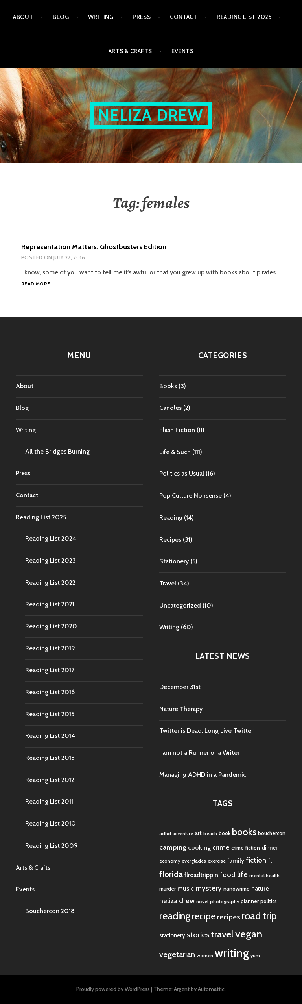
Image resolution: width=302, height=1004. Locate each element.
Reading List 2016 (50, 692)
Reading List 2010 (50, 823)
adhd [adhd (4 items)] (165, 833)
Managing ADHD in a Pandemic (202, 774)
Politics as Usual (181, 473)
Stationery (174, 561)
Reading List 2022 (50, 582)
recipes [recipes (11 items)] (228, 916)
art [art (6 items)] (198, 833)
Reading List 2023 (50, 560)
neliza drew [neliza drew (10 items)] (177, 901)
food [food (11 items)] (228, 874)
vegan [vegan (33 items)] (248, 934)
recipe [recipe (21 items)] (203, 916)
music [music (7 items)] (185, 888)
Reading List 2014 (50, 735)
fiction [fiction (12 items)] (256, 860)
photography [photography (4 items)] (224, 901)
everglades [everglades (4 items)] (194, 861)
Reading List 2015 (49, 714)
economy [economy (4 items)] (169, 861)
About (23, 16)
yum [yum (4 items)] (255, 955)
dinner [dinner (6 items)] (269, 847)
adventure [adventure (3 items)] (183, 833)
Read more (35, 284)
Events (182, 51)
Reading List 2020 (51, 626)
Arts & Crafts (130, 51)
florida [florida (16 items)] (171, 874)
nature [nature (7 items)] (260, 888)
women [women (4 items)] (205, 955)
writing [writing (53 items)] (232, 953)
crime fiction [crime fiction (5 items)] (245, 848)
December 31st (180, 687)
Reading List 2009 (51, 845)
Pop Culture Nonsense (190, 495)
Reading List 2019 (50, 648)
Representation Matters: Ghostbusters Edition (93, 247)
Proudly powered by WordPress (113, 989)
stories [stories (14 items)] (198, 934)
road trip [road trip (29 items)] (259, 916)
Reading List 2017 (49, 670)
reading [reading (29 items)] (174, 916)
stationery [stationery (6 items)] (172, 935)
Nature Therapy (181, 709)
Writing (100, 16)
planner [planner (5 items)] (250, 901)
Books (168, 386)
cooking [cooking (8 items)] (199, 847)
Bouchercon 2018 (50, 911)
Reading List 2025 (244, 16)
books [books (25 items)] (244, 831)
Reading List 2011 (49, 801)
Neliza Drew (150, 115)
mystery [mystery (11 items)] (208, 888)
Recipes (170, 539)
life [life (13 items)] (242, 874)
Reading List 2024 (50, 538)
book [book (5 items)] (224, 833)
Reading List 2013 (50, 757)
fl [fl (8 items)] (270, 860)
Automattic (211, 989)
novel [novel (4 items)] (202, 901)
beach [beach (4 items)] (210, 833)
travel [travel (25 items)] (222, 934)
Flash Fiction (177, 429)
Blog (61, 16)
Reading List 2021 (49, 604)
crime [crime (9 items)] (221, 847)
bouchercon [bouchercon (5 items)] (271, 833)
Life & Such (175, 452)
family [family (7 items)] (235, 860)
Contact (183, 16)
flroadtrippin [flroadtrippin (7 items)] (201, 875)
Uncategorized (180, 605)
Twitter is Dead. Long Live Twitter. (206, 730)
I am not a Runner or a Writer (199, 752)
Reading (170, 517)
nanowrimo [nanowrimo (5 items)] (236, 888)
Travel (167, 583)
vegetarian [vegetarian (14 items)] (177, 954)
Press (142, 16)
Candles (170, 407)
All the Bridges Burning (57, 451)
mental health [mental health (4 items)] (264, 875)
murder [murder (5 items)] (167, 888)
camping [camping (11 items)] (172, 847)
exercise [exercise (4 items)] (217, 861)
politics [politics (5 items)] (268, 901)
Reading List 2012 (49, 780)
